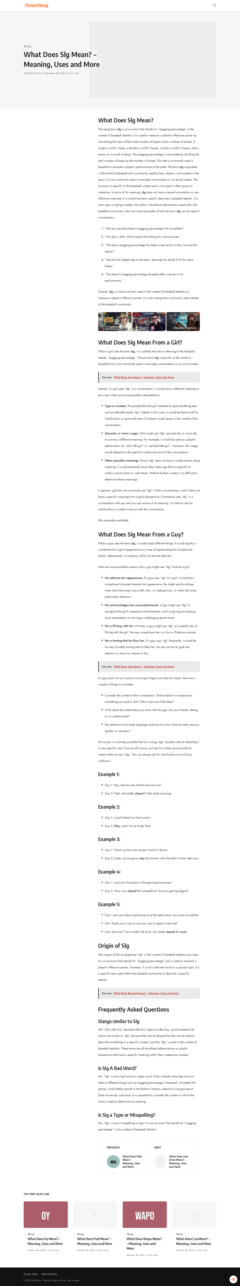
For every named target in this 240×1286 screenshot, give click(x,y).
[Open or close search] (214, 5)
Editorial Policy (49, 1274)
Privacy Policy (31, 1274)
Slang (27, 46)
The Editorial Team (33, 73)
